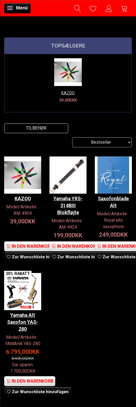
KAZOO (68, 93)
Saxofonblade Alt (113, 202)
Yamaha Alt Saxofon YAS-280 (22, 322)
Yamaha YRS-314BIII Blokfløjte (68, 205)
